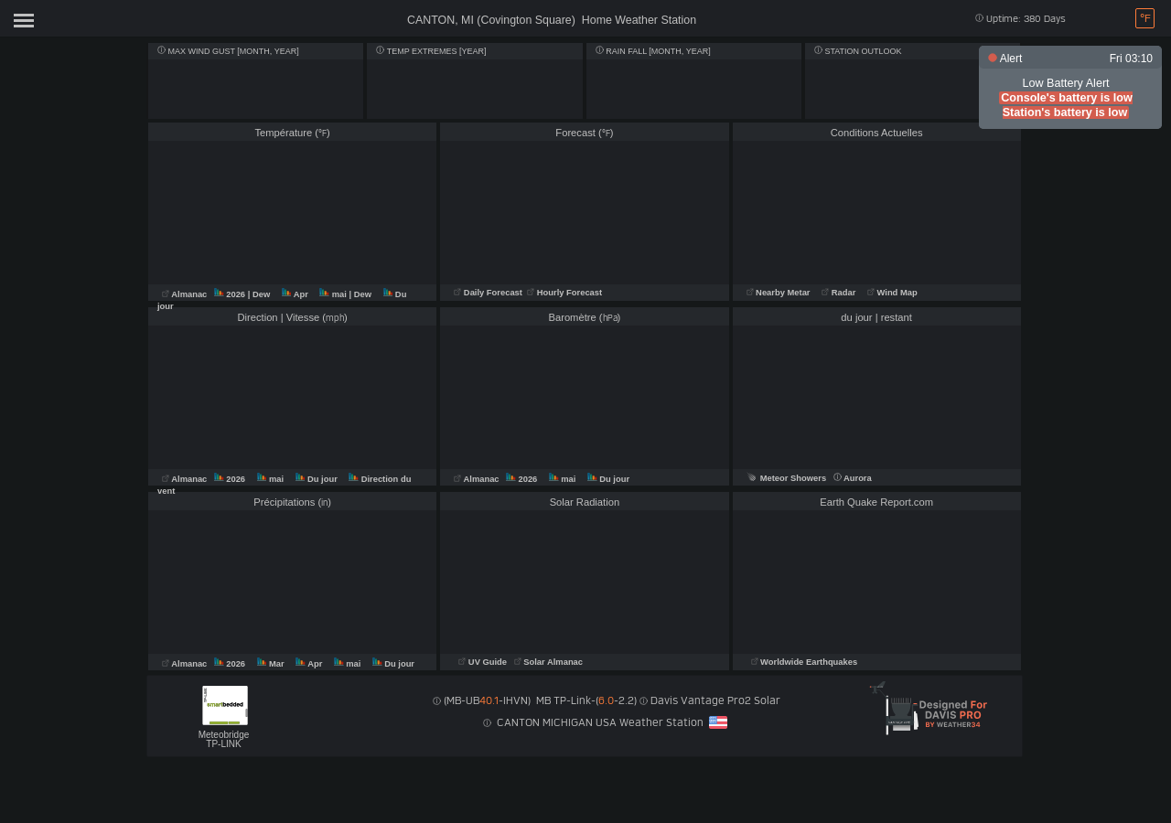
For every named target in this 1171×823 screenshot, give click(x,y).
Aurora (852, 478)
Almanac (185, 294)
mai (334, 294)
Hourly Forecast (564, 292)
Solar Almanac (548, 662)
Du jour (317, 479)
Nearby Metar (780, 292)
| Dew (260, 294)
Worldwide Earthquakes (804, 662)
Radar (838, 292)
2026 (231, 294)
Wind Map (892, 292)
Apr (296, 294)
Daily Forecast (489, 292)
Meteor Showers (787, 478)
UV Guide (483, 662)
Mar (272, 663)
